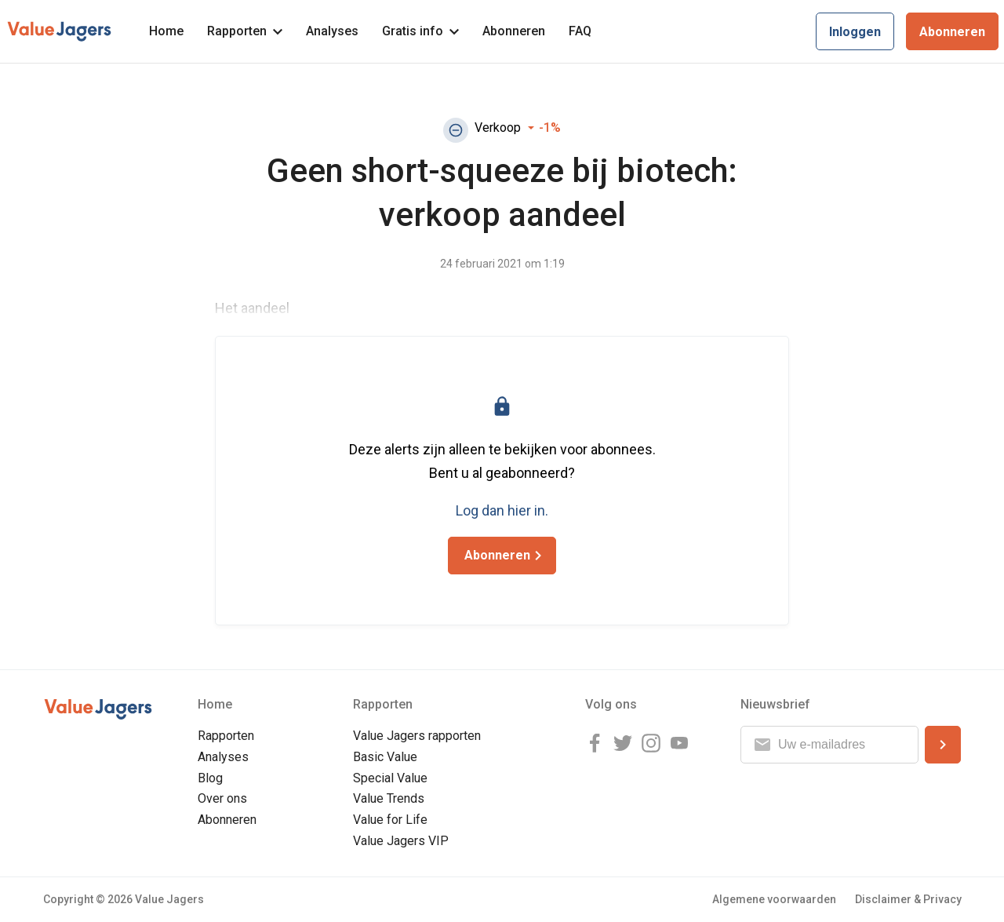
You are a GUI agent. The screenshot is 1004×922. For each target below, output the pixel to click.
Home (166, 31)
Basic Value (385, 756)
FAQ (580, 31)
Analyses (332, 31)
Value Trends (388, 798)
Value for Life (390, 819)
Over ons (222, 798)
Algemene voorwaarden (774, 899)
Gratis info (420, 31)
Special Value (390, 778)
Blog (210, 778)
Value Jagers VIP (401, 840)
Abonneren (513, 31)
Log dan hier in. (502, 510)
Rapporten (244, 31)
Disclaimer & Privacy (908, 899)
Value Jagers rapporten (417, 735)
